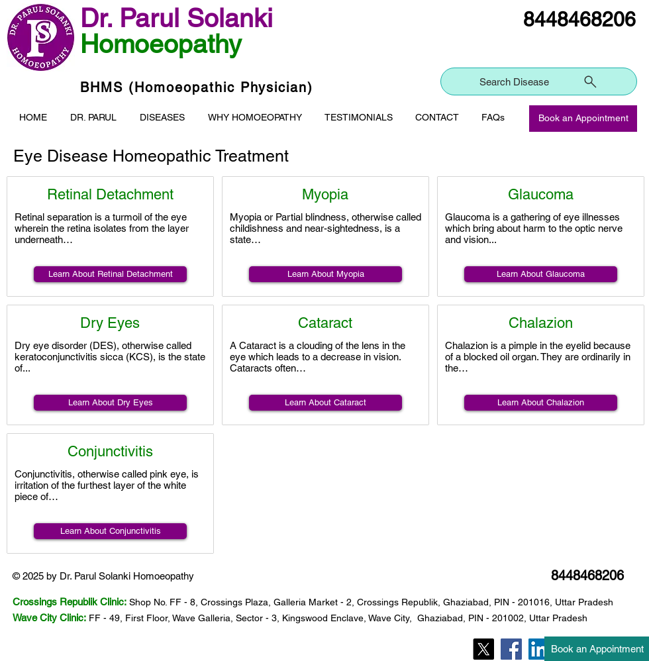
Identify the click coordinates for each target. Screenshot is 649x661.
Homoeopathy (161, 44)
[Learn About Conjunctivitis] (110, 531)
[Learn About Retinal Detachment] (110, 274)
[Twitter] (483, 649)
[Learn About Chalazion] (540, 403)
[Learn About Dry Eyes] (110, 403)
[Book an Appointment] (583, 118)
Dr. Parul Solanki (176, 18)
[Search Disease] (538, 81)
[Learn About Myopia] (325, 274)
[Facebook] (511, 649)
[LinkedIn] (539, 649)
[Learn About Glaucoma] (540, 274)
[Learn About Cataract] (325, 403)
